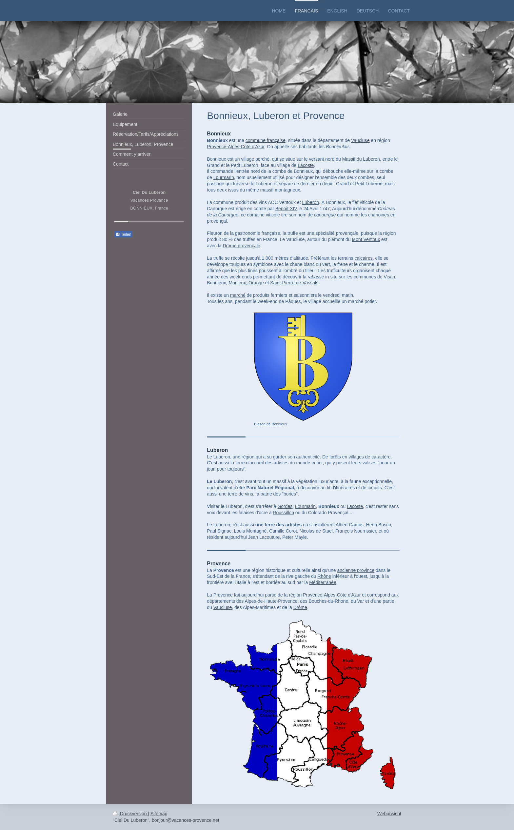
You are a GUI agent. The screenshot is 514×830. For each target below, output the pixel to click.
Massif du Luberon (361, 159)
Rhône (324, 576)
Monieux (237, 282)
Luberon (310, 202)
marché (238, 295)
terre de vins (240, 493)
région (295, 594)
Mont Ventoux (366, 239)
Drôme (300, 607)
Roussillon (283, 512)
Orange (256, 282)
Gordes (284, 506)
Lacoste (306, 165)
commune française (266, 140)
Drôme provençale (241, 245)
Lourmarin (223, 177)
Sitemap (158, 813)
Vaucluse (360, 140)
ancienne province (355, 570)
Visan (389, 276)
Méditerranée (322, 582)
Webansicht (389, 813)
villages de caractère (369, 456)
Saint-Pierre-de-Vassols (294, 282)
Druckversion (130, 813)
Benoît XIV (286, 208)
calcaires (363, 258)
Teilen (123, 234)
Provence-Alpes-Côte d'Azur (235, 146)
